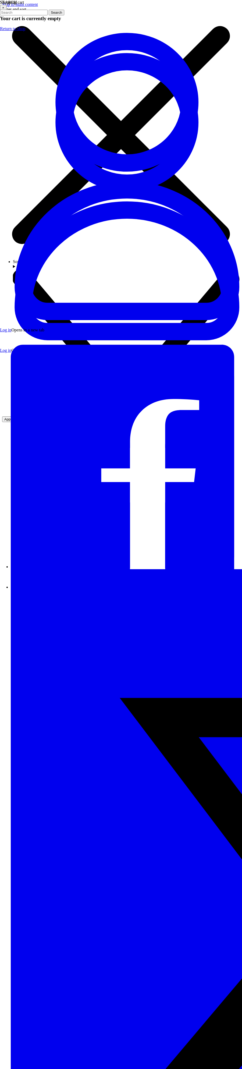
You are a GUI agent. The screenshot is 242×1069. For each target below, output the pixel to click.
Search (56, 12)
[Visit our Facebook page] (126, 566)
